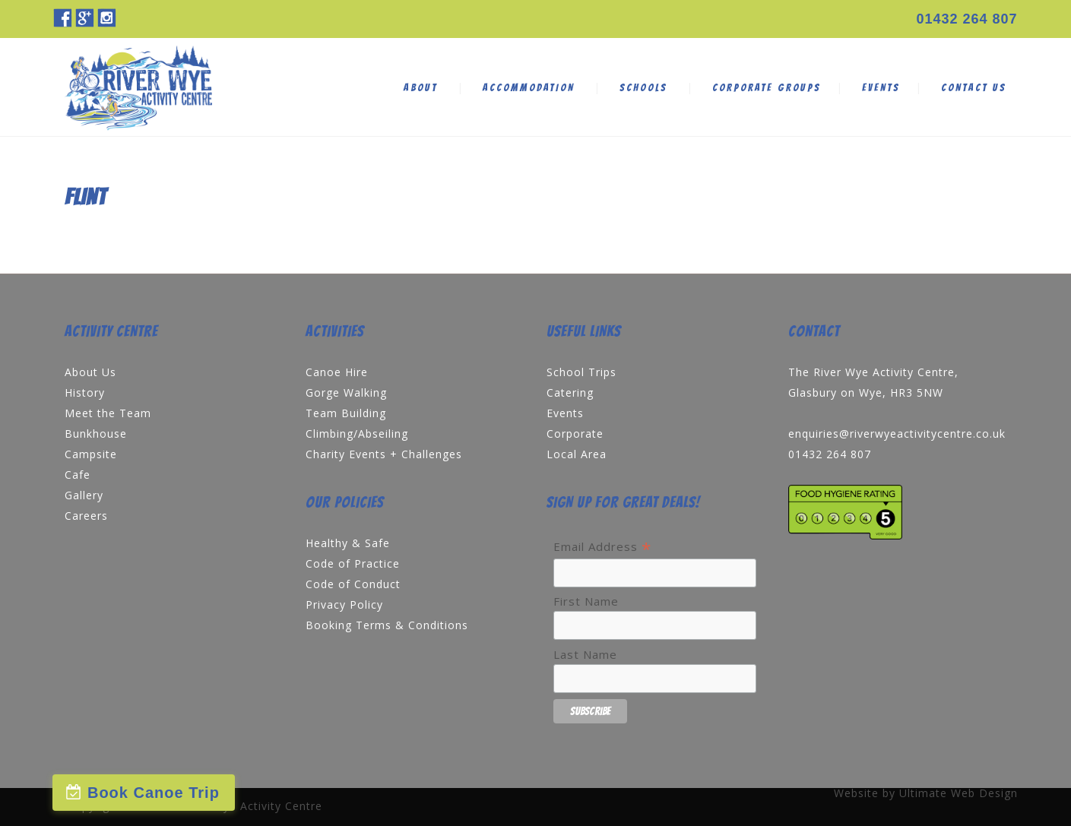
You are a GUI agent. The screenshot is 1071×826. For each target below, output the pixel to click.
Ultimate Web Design (958, 793)
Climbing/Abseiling (357, 433)
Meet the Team (108, 413)
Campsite (91, 454)
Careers (86, 515)
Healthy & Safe (348, 543)
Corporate (575, 433)
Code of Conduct (353, 584)
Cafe (77, 474)
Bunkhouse (96, 433)
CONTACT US (973, 87)
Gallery (84, 495)
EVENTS (881, 87)
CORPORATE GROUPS (766, 87)
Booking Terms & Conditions (387, 625)
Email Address (602, 546)
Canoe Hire (337, 372)
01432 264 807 (966, 19)
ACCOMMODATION (529, 87)
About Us (90, 372)
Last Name (585, 654)
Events (565, 413)
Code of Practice (353, 563)
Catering (570, 392)
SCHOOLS (643, 87)
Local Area (577, 454)
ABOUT (421, 87)
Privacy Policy (344, 604)
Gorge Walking (346, 392)
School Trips (581, 372)
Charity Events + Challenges (384, 454)
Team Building (346, 413)
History (85, 392)
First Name (586, 601)
